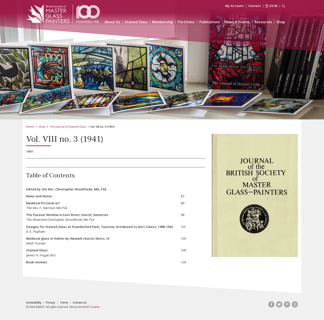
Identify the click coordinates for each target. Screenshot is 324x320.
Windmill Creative (89, 307)
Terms (64, 302)
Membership (162, 22)
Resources (263, 22)
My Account (234, 6)
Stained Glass (136, 22)
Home (30, 127)
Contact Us (80, 302)
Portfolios (186, 22)
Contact (254, 6)
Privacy (50, 302)
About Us (112, 22)
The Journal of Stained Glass (68, 127)
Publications (209, 22)
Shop (281, 22)
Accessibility (34, 302)
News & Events (237, 22)
